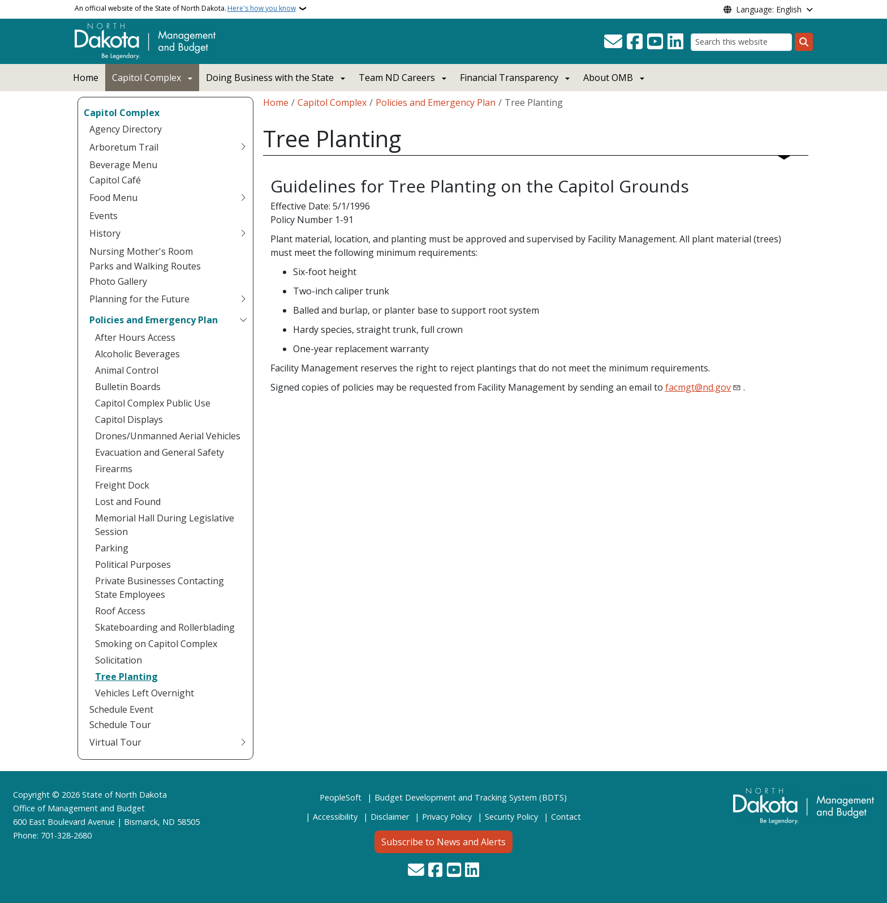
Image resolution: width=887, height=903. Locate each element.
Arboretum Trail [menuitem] (123, 147)
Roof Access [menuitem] (120, 611)
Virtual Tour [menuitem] (115, 742)
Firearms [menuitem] (113, 469)
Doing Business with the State (270, 77)
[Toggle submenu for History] (243, 233)
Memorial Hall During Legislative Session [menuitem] (164, 525)
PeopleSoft (340, 797)
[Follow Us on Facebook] (635, 42)
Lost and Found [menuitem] (128, 501)
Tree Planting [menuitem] (126, 676)
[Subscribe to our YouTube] (655, 42)
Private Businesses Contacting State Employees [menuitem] (159, 588)
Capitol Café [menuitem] (115, 180)
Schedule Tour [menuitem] (120, 724)
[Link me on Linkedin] (675, 42)
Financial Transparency (509, 77)
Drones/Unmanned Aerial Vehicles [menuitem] (167, 436)
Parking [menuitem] (111, 548)
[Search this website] (741, 42)
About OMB (608, 77)
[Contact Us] (613, 42)
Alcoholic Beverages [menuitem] (137, 354)
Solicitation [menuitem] (118, 660)
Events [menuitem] (103, 215)
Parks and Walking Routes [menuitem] (145, 266)
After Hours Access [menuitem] (135, 337)
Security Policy (511, 816)
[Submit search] (804, 42)
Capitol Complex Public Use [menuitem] (152, 403)
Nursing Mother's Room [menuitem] (141, 251)
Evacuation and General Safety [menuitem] (159, 452)
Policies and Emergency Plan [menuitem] (153, 320)
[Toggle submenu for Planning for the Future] (243, 299)
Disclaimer (390, 816)
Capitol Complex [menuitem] (122, 112)
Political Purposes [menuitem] (133, 564)
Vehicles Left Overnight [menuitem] (144, 693)
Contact (566, 816)
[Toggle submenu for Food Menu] (243, 197)
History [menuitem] (104, 233)
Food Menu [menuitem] (113, 197)
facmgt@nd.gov (698, 387)
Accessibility (335, 816)
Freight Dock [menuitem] (122, 485)
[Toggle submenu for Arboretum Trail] (243, 147)
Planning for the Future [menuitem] (139, 299)
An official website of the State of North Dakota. (185, 8)
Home (85, 77)
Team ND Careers (397, 77)
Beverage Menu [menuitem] (123, 165)
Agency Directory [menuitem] (125, 129)
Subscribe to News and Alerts (443, 842)
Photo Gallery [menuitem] (118, 281)
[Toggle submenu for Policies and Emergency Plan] (243, 320)
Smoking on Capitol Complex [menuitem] (156, 643)
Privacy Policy (447, 816)
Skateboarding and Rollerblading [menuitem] (165, 627)
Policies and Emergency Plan (436, 102)
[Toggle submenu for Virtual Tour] (243, 742)
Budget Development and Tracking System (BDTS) (470, 797)
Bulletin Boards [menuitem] (128, 386)
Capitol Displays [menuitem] (129, 419)
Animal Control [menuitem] (126, 370)
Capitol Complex (146, 77)
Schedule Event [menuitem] (121, 709)
